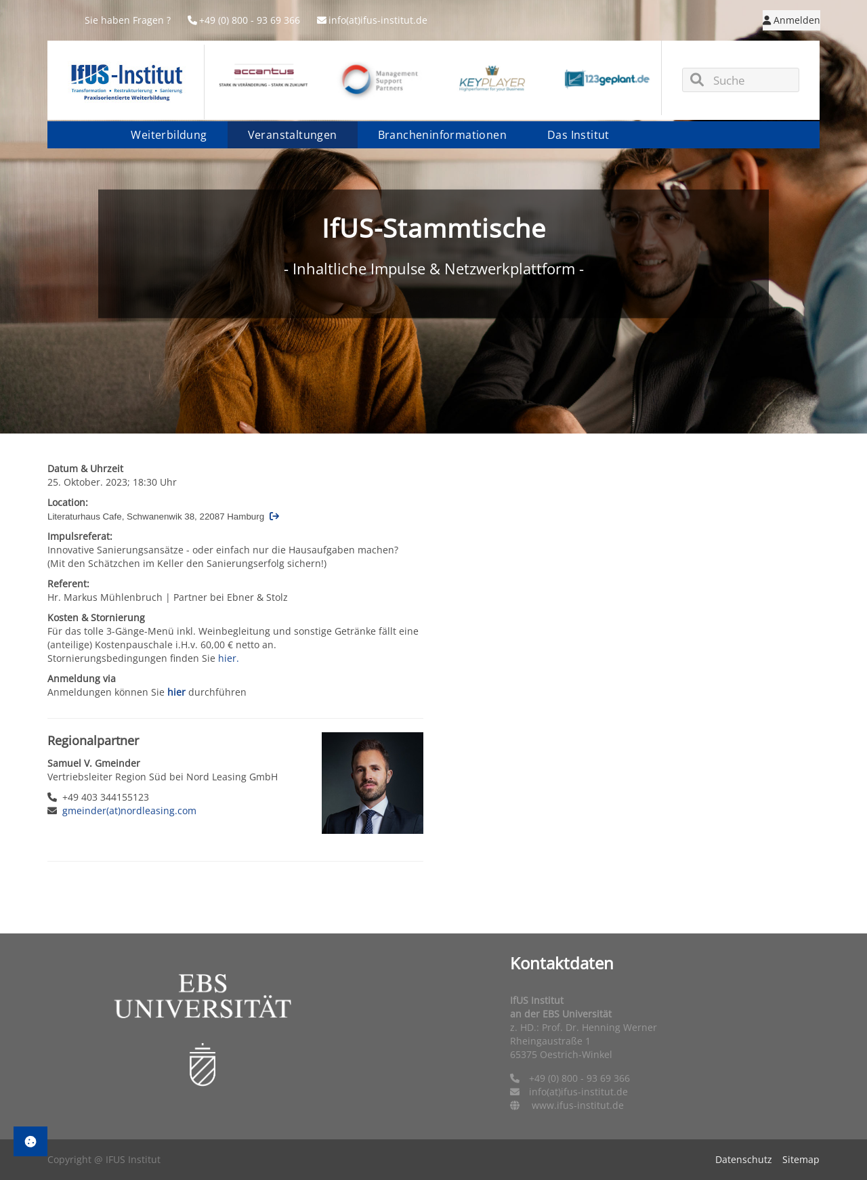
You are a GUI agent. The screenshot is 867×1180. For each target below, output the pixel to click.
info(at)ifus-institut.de (372, 20)
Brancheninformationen (442, 134)
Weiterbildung (169, 134)
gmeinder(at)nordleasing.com (129, 810)
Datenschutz (743, 1159)
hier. (228, 658)
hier (176, 692)
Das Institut (578, 134)
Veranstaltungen (292, 134)
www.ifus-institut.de (578, 1105)
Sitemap (801, 1159)
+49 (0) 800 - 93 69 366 (244, 20)
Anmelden (791, 20)
